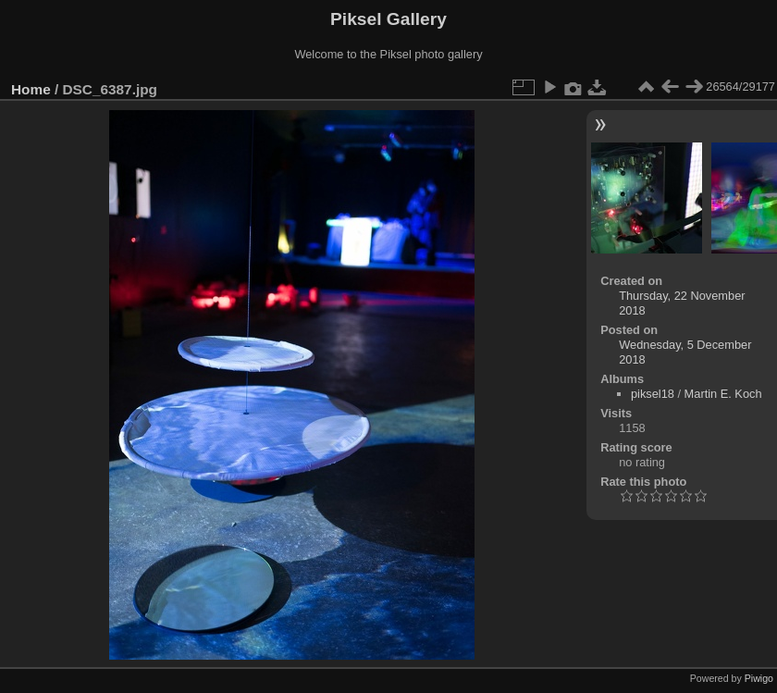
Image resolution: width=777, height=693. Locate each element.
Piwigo (759, 678)
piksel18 (652, 394)
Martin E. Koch (723, 394)
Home (31, 89)
